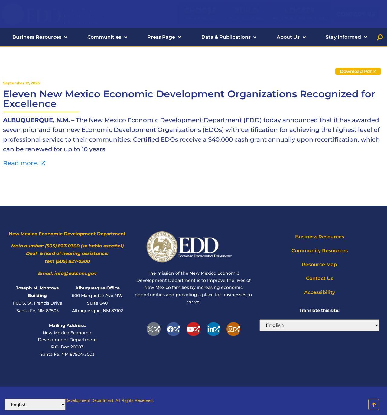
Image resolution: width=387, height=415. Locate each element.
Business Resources (319, 237)
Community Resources (319, 250)
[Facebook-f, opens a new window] (173, 329)
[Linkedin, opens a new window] (213, 329)
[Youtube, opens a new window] (193, 329)
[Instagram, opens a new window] (233, 329)
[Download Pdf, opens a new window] (358, 71)
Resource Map (319, 264)
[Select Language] (319, 325)
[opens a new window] (154, 329)
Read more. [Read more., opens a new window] (24, 163)
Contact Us (319, 278)
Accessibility (319, 292)
